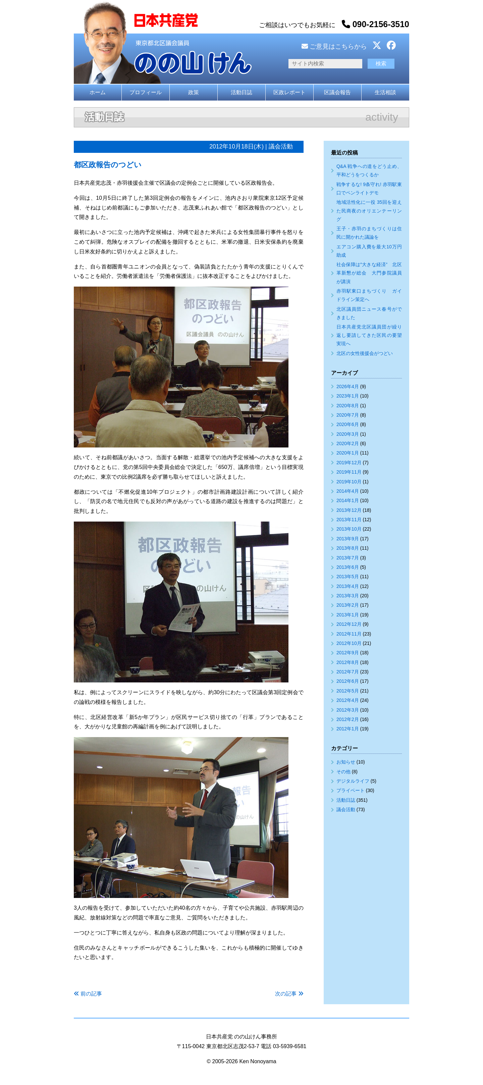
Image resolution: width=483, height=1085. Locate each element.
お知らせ (345, 762)
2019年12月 (349, 462)
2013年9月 (347, 538)
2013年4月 (347, 586)
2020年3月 (347, 434)
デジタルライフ (352, 781)
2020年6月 (347, 424)
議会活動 (345, 809)
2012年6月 (347, 681)
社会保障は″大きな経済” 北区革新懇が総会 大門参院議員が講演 (369, 273)
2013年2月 (347, 605)
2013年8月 (347, 548)
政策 (193, 92)
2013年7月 (347, 557)
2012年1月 (347, 728)
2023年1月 (347, 396)
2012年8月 (347, 662)
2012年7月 (347, 671)
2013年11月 (349, 519)
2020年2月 (347, 443)
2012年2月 (347, 719)
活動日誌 (241, 92)
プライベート (350, 790)
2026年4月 (347, 386)
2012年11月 (349, 634)
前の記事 (91, 994)
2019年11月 (349, 472)
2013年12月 (349, 510)
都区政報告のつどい (108, 165)
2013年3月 (347, 595)
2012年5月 (347, 691)
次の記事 (286, 994)
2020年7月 (347, 415)
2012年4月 (347, 700)
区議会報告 (337, 92)
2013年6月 (347, 567)
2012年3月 (347, 710)
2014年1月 (347, 500)
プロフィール (145, 92)
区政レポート (289, 92)
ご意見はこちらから (334, 46)
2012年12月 (349, 624)
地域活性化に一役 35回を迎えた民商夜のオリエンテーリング (369, 210)
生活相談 (385, 92)
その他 (343, 771)
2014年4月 (347, 491)
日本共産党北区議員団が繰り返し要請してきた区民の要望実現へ (369, 335)
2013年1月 (347, 614)
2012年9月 (347, 652)
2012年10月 (349, 643)
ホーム (98, 92)
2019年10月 (349, 481)
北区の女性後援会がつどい (364, 353)
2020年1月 (347, 453)
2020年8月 (347, 405)
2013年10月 (349, 529)
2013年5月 (347, 576)
